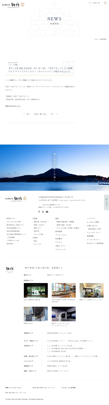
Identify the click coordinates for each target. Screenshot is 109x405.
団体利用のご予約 (94, 229)
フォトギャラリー (94, 232)
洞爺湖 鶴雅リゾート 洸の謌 (57, 366)
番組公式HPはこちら (13, 106)
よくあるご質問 (93, 222)
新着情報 (90, 236)
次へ (52, 114)
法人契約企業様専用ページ (16, 234)
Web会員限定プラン (14, 228)
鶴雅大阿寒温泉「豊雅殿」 (66, 222)
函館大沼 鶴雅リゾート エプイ (58, 371)
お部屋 (34, 218)
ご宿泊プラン (10, 218)
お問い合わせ (92, 226)
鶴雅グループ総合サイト (56, 275)
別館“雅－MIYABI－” (41, 222)
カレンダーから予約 (14, 222)
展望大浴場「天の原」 (65, 225)
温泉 (57, 218)
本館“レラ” (37, 228)
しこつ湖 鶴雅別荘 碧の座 (56, 351)
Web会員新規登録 (13, 231)
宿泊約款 (10, 243)
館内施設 (58, 231)
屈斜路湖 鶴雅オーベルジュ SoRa (59, 333)
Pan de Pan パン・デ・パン (15, 392)
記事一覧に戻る (40, 114)
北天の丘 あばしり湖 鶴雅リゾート (80, 341)
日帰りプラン (60, 246)
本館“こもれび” (39, 225)
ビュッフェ (38, 244)
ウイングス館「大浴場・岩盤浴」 (68, 228)
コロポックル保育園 (68, 387)
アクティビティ (61, 235)
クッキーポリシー (94, 240)
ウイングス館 (38, 234)
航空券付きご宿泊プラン (15, 225)
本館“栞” (37, 231)
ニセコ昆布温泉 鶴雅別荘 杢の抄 (59, 361)
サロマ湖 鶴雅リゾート (55, 341)
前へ (28, 114)
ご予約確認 (11, 237)
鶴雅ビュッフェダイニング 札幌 (86, 356)
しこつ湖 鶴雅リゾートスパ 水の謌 (59, 346)
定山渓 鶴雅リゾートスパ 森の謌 (59, 356)
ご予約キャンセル (13, 240)
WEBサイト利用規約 (95, 243)
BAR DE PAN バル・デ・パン (44, 387)
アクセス (58, 242)
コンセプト (91, 218)
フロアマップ (60, 249)
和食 (35, 241)
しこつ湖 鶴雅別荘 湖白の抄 (65, 348)
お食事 (34, 238)
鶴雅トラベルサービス (13, 387)
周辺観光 (58, 239)
